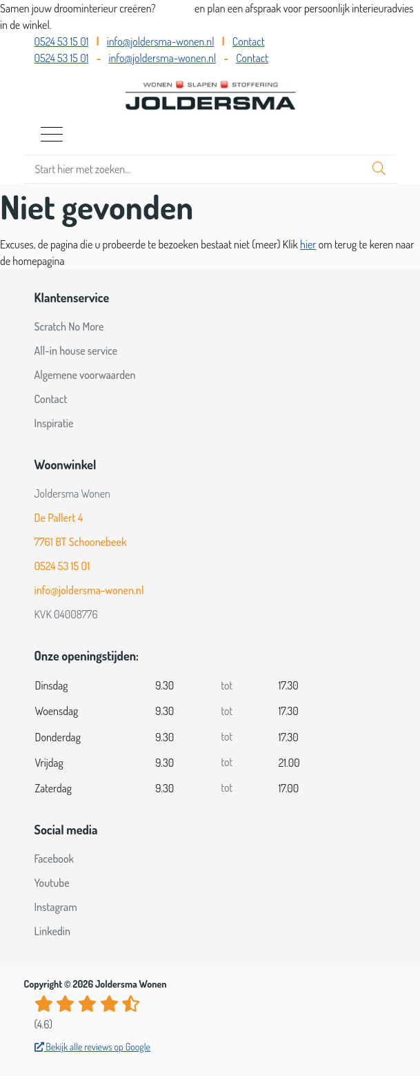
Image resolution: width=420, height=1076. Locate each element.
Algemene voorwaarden (85, 375)
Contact (248, 41)
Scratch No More (69, 326)
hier (308, 244)
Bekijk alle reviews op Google (92, 1047)
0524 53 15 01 (61, 41)
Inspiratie (54, 423)
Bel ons (176, 8)
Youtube (52, 883)
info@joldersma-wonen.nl (160, 41)
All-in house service (76, 351)
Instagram (55, 907)
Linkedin (52, 931)
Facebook (54, 858)
